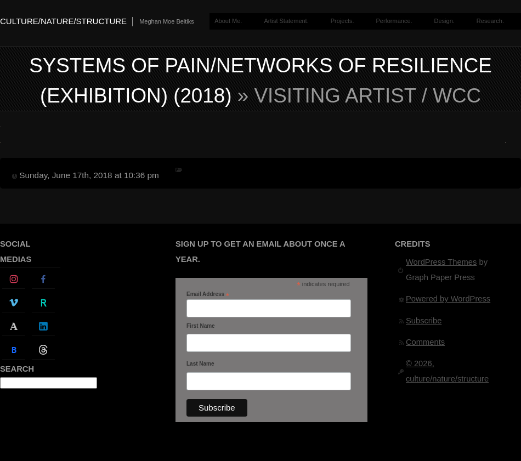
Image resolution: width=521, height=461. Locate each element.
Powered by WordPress (448, 298)
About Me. (228, 21)
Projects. (342, 21)
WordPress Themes (441, 262)
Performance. (394, 21)
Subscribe (423, 320)
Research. (490, 21)
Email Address (207, 294)
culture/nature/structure (63, 21)
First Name (200, 326)
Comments (425, 342)
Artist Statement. (286, 21)
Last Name (200, 364)
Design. (444, 21)
